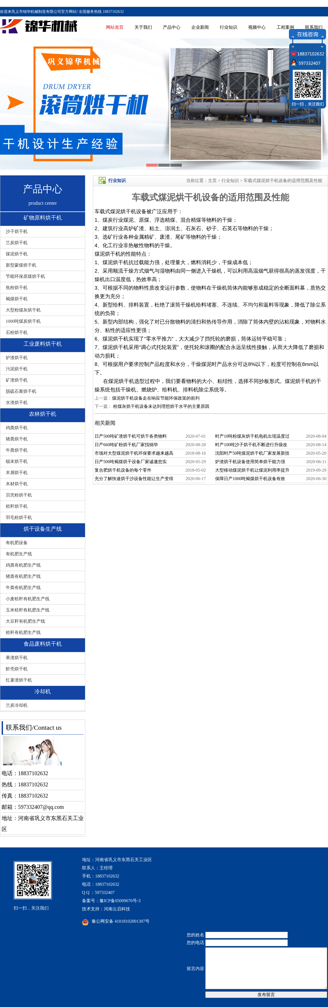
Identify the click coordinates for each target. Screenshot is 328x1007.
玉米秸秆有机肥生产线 (27, 610)
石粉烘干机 (17, 332)
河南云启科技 (117, 909)
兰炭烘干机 (17, 242)
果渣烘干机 (17, 657)
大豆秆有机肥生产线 (25, 621)
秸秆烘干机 (17, 506)
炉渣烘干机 (17, 357)
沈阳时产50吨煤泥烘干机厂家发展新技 (252, 453)
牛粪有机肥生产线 (23, 587)
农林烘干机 (42, 414)
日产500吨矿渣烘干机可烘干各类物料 (131, 436)
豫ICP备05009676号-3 (119, 900)
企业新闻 (200, 27)
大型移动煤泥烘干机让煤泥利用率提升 (252, 470)
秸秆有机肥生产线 (23, 632)
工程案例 (285, 27)
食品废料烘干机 (43, 644)
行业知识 (228, 27)
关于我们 (143, 27)
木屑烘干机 (17, 472)
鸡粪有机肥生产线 (23, 565)
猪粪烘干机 (17, 439)
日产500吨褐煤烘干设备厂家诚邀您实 (131, 461)
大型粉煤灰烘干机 (23, 310)
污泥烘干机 (17, 369)
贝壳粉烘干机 (19, 495)
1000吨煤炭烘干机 (23, 321)
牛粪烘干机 (17, 450)
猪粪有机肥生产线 (23, 576)
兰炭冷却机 (17, 705)
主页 (212, 180)
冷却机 (42, 691)
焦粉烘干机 (17, 287)
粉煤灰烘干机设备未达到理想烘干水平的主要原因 (160, 406)
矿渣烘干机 (17, 380)
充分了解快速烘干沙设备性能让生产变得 (134, 478)
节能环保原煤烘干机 (25, 276)
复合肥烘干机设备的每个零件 (123, 470)
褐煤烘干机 (17, 298)
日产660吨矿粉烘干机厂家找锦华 (126, 444)
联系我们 (314, 27)
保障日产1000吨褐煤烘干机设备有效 (250, 478)
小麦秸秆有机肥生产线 (27, 598)
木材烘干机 (17, 483)
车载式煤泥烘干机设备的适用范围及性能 (283, 180)
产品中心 (171, 27)
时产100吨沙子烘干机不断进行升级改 (251, 444)
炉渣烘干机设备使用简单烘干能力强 (250, 461)
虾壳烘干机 (17, 668)
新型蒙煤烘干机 (21, 265)
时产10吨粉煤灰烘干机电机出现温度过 (252, 436)
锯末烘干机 (17, 461)
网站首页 (115, 27)
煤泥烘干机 (17, 254)
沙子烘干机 (17, 231)
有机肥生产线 (19, 554)
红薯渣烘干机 (19, 680)
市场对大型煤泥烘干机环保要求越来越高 (134, 453)
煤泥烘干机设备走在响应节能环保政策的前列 (156, 398)
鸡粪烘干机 (17, 427)
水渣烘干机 (17, 402)
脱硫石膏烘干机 (21, 391)
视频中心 (257, 27)
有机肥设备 (17, 542)
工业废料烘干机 (43, 344)
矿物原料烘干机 (43, 218)
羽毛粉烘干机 (19, 517)
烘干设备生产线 (43, 529)
